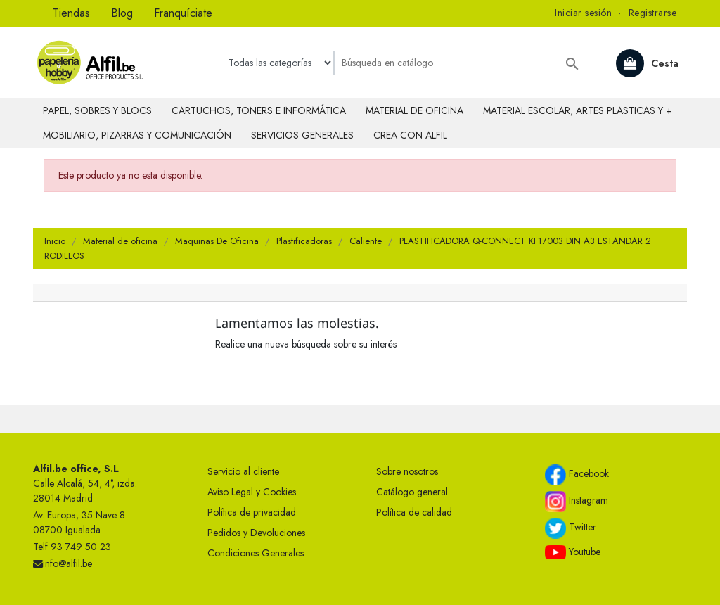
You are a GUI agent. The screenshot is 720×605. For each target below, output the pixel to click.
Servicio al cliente (243, 471)
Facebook (577, 474)
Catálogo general (412, 492)
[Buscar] (460, 63)
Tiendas (71, 13)
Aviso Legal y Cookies (251, 492)
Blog (122, 13)
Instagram (576, 501)
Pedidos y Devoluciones (256, 533)
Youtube (572, 552)
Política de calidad (414, 512)
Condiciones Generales (255, 553)
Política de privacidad (251, 512)
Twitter (570, 528)
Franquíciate (183, 13)
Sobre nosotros (407, 471)
